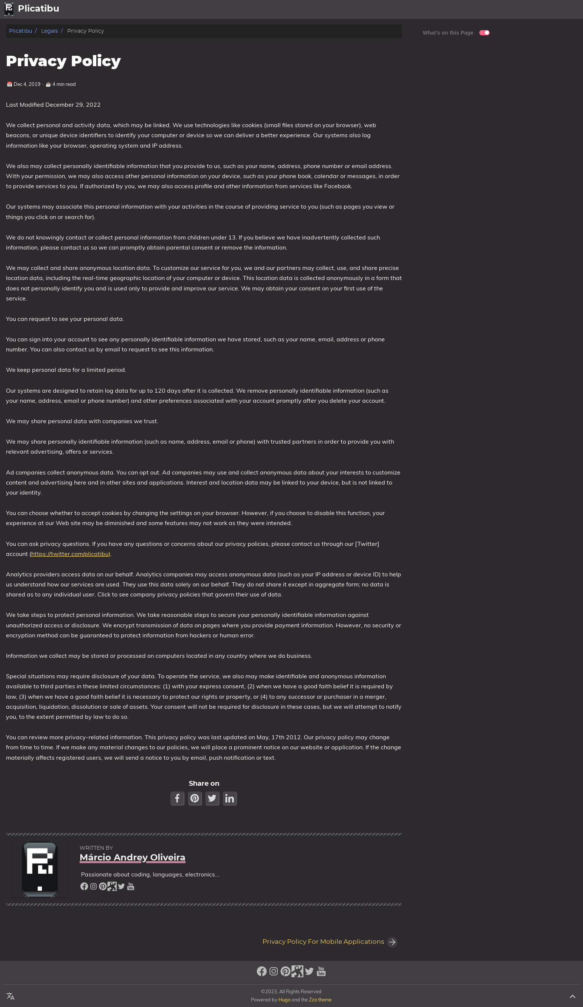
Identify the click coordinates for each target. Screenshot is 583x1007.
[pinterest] (102, 888)
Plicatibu (20, 31)
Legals (49, 31)
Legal (568, 9)
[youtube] (130, 888)
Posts (516, 9)
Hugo (284, 1000)
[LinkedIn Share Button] (230, 798)
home (493, 9)
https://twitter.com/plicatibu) (70, 553)
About (540, 9)
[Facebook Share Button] (178, 798)
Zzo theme (320, 1000)
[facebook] (84, 888)
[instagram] (93, 888)
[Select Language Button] (472, 9)
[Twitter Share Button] (213, 798)
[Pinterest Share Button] (195, 798)
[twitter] (121, 888)
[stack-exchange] (112, 888)
